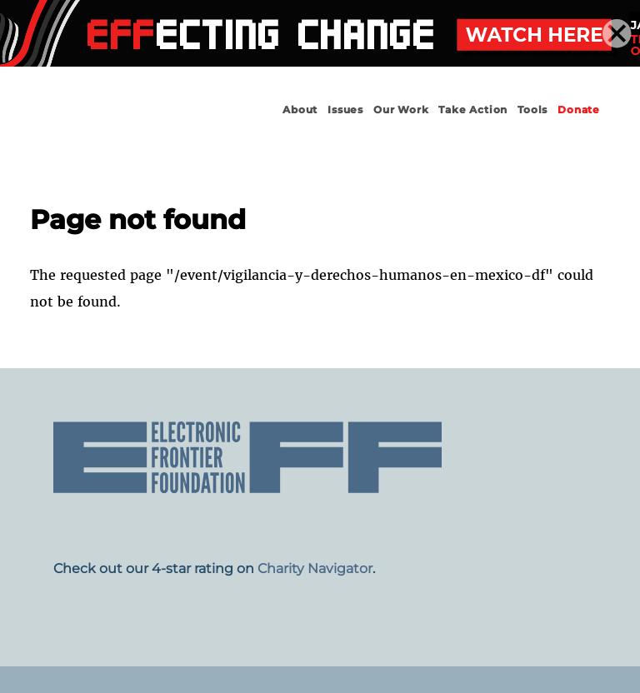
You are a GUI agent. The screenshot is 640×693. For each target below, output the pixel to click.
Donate (579, 109)
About (300, 109)
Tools (533, 109)
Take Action (473, 109)
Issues (345, 109)
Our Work (400, 109)
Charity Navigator (315, 568)
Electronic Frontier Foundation (110, 125)
